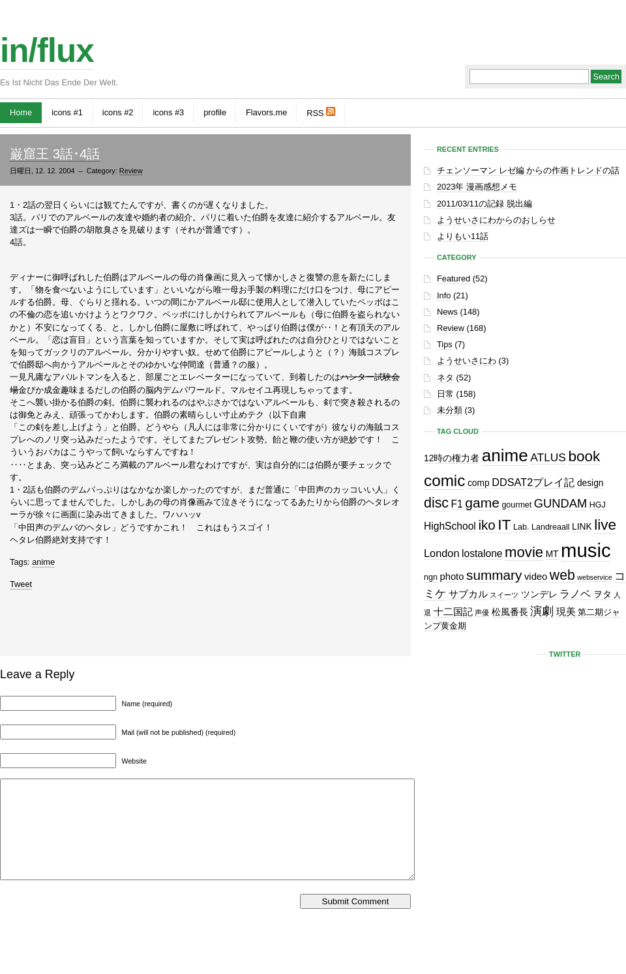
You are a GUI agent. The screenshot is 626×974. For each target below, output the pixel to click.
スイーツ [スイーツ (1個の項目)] (504, 595)
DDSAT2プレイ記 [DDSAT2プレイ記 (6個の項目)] (533, 482)
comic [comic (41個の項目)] (444, 480)
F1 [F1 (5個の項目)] (457, 503)
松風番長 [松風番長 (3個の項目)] (510, 612)
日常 (445, 394)
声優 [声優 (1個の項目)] (482, 612)
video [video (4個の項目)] (535, 576)
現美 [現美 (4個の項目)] (566, 612)
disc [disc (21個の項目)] (436, 503)
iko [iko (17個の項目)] (486, 524)
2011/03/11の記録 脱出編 (484, 203)
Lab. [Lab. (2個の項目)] (521, 527)
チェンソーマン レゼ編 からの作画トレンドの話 (528, 170)
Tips (445, 344)
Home (21, 112)
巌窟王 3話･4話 (55, 153)
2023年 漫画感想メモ (477, 187)
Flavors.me (266, 112)
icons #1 (67, 112)
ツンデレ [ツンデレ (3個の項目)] (539, 594)
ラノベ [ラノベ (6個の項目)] (575, 593)
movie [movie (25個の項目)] (524, 552)
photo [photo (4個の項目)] (452, 576)
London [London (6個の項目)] (442, 553)
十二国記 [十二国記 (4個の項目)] (453, 612)
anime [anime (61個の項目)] (505, 455)
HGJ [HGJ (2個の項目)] (597, 504)
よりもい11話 (462, 236)
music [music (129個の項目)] (586, 550)
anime (43, 562)
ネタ (445, 377)
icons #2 (118, 112)
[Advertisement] (205, 619)
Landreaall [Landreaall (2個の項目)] (550, 527)
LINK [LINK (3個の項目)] (582, 527)
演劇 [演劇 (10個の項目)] (542, 611)
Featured (453, 278)
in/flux (47, 50)
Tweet (21, 584)
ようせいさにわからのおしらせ (496, 220)
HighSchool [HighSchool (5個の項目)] (450, 526)
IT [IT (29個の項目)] (504, 524)
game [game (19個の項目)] (482, 502)
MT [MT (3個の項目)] (552, 554)
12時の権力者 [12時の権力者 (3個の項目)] (451, 458)
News (447, 312)
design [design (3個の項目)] (590, 483)
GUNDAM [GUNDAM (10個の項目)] (560, 503)
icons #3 (168, 112)
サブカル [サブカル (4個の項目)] (468, 594)
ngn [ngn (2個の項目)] (431, 577)
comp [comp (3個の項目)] (479, 483)
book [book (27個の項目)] (585, 456)
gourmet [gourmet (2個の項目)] (516, 504)
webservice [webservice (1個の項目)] (594, 577)
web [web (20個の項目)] (562, 574)
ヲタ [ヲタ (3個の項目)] (602, 594)
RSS (320, 112)
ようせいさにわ (466, 360)
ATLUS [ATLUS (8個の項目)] (548, 457)
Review (131, 171)
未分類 (449, 410)
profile (214, 112)
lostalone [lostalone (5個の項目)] (482, 553)
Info (444, 295)
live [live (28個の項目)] (605, 525)
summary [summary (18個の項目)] (494, 574)
